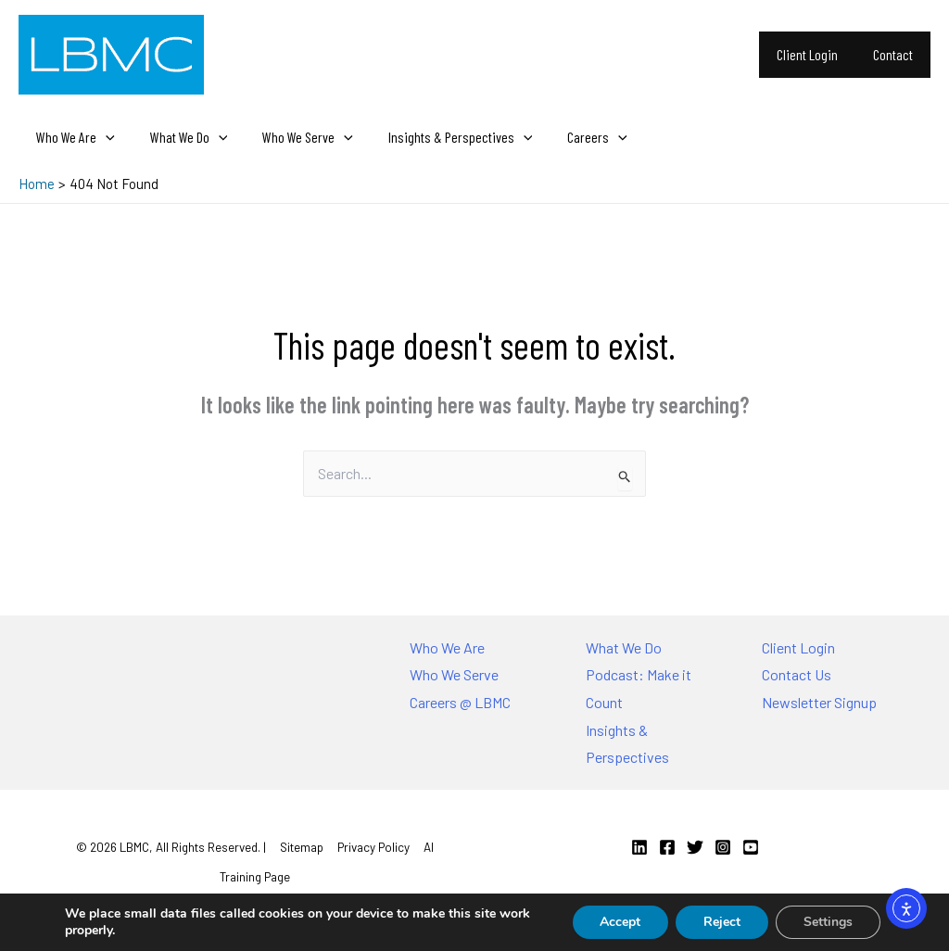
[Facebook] (667, 847)
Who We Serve (293, 137)
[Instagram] (723, 847)
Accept (620, 922)
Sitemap (301, 847)
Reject (721, 922)
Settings (828, 922)
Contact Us (796, 674)
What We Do (181, 137)
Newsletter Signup (819, 702)
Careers (572, 137)
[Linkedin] (639, 847)
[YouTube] (750, 847)
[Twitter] (695, 847)
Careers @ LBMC (460, 702)
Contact (896, 54)
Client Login (815, 54)
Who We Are (72, 137)
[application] (103, 137)
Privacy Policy (373, 847)
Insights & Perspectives (441, 137)
